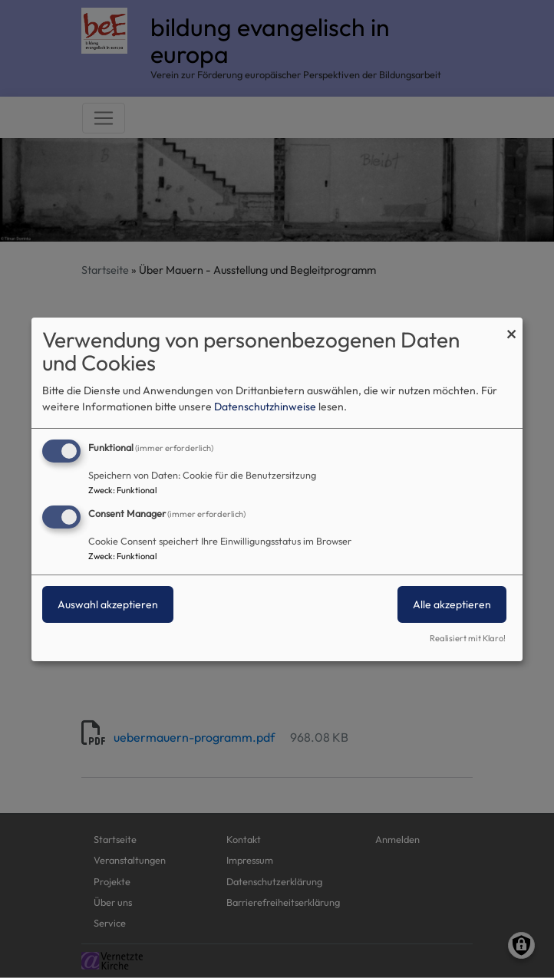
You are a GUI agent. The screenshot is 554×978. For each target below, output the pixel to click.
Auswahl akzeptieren (108, 604)
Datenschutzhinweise (265, 406)
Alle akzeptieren (452, 604)
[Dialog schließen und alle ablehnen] (511, 326)
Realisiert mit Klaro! (468, 638)
